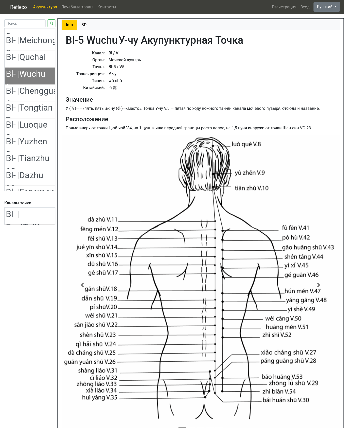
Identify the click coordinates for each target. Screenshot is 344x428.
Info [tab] (69, 24)
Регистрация (284, 7)
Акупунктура (45, 7)
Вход (304, 7)
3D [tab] (84, 24)
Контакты (106, 7)
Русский (325, 6)
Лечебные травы (77, 7)
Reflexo (18, 7)
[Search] (25, 23)
